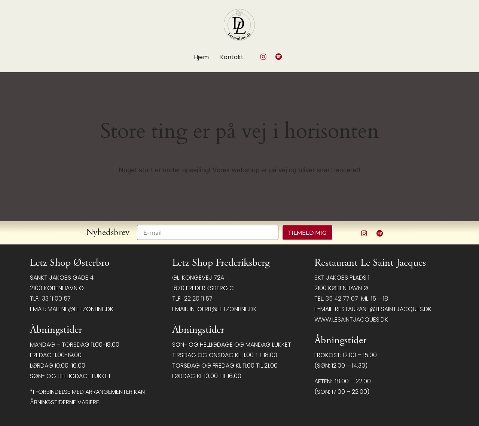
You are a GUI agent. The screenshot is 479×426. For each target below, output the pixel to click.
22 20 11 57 (198, 298)
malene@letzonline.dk (80, 309)
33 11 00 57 (56, 298)
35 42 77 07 (342, 298)
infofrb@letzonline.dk (223, 309)
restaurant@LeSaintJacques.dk (383, 309)
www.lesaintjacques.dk (351, 319)
